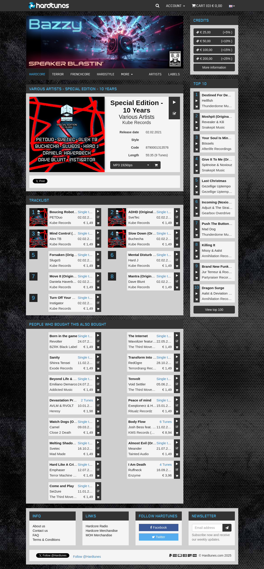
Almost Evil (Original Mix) (148, 443)
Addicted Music (61, 390)
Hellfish (207, 100)
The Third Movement (143, 347)
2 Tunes (87, 400)
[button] (157, 5)
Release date (129, 132)
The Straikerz (225, 208)
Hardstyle (105, 74)
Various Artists (136, 117)
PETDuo (56, 217)
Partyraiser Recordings (219, 277)
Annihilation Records (217, 256)
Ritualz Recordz (140, 411)
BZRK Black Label (63, 347)
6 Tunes (166, 422)
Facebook (158, 527)
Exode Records (61, 368)
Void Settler (137, 384)
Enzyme (134, 475)
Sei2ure (55, 491)
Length (133, 155)
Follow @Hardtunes (87, 556)
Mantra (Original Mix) (145, 276)
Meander (135, 448)
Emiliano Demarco (63, 384)
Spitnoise (209, 165)
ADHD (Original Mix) (144, 212)
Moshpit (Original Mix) (220, 116)
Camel (54, 427)
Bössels (208, 143)
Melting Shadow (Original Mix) (74, 443)
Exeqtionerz (137, 406)
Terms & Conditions (46, 539)
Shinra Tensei (60, 363)
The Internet (138, 336)
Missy (206, 250)
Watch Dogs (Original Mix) (71, 422)
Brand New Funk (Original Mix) (226, 266)
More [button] (127, 74)
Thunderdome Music (217, 106)
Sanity (55, 357)
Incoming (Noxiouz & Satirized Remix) (232, 202)
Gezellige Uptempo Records (223, 192)
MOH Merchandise (99, 535)
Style (135, 140)
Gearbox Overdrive (216, 213)
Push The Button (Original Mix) (227, 224)
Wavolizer (135, 341)
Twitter (158, 537)
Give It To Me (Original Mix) (223, 159)
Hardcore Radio (97, 526)
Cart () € (207, 5)
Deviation (220, 293)
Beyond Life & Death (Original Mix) (77, 379)
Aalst (218, 250)
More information (214, 67)
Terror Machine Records (68, 475)
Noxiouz (226, 165)
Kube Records (136, 122)
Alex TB (55, 239)
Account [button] (175, 5)
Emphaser (57, 470)
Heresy (55, 411)
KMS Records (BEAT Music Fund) (153, 432)
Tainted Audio (138, 454)
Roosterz (229, 272)
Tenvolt (134, 379)
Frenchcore (80, 74)
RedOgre (135, 363)
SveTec (133, 217)
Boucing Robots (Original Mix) (74, 212)
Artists (155, 74)
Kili (222, 122)
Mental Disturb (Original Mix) (151, 255)
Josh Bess (136, 427)
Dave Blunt (136, 281)
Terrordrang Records (143, 368)
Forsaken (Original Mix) (68, 255)
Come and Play (62, 486)
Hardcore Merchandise (102, 530)
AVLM (54, 406)
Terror (58, 74)
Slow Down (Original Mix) (148, 233)
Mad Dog (209, 229)
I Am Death (137, 464)
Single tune (86, 212)
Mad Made (58, 454)
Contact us (40, 530)
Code (135, 147)
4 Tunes (166, 464)
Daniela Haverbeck (64, 281)
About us (39, 526)
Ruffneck (135, 470)
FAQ (36, 535)
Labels (174, 74)
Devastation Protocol (67, 400)
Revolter (56, 341)
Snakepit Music (213, 127)
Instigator (57, 303)
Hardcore (37, 74)
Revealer (208, 122)
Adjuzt (206, 208)
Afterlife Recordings (216, 149)
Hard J (133, 260)
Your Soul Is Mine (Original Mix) (227, 138)
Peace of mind (139, 400)
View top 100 (214, 309)
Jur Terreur (210, 272)
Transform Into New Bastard (150, 357)
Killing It (208, 245)
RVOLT (68, 406)
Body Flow (136, 422)
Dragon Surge (213, 288)
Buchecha (135, 239)
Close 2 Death (60, 432)
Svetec (55, 448)
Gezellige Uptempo (216, 186)
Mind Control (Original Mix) (71, 233)
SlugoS (55, 260)
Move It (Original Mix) (67, 276)
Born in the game (63, 336)
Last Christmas (214, 181)
